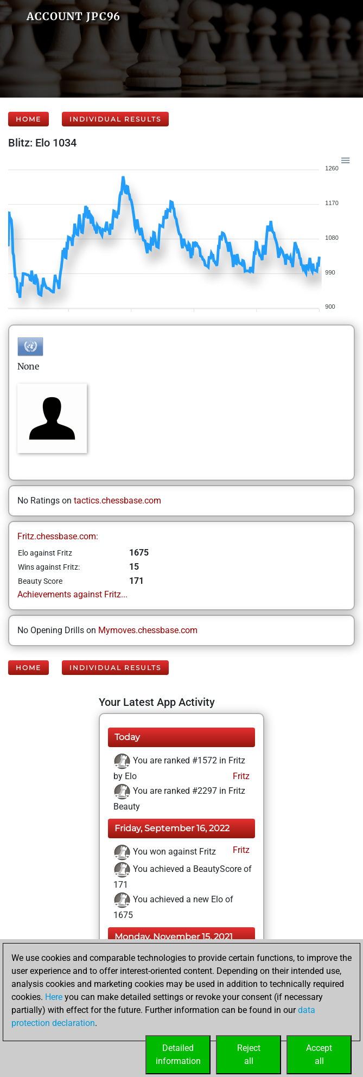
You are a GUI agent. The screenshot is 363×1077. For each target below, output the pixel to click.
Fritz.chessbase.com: (57, 536)
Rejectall (248, 1054)
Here (53, 997)
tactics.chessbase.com (117, 500)
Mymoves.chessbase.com (148, 630)
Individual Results (115, 119)
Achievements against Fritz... (72, 594)
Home (28, 119)
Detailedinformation (178, 1054)
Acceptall (319, 1054)
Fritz (240, 776)
